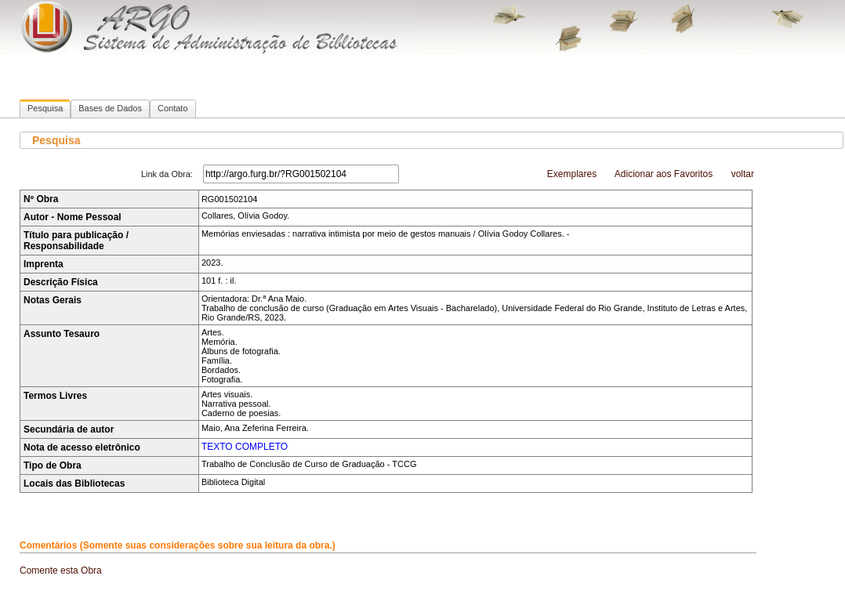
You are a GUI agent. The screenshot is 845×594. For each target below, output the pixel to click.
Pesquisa (45, 108)
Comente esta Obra (61, 570)
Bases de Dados (110, 108)
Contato (173, 108)
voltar (742, 173)
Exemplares (572, 173)
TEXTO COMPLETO (244, 446)
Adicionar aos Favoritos (664, 173)
